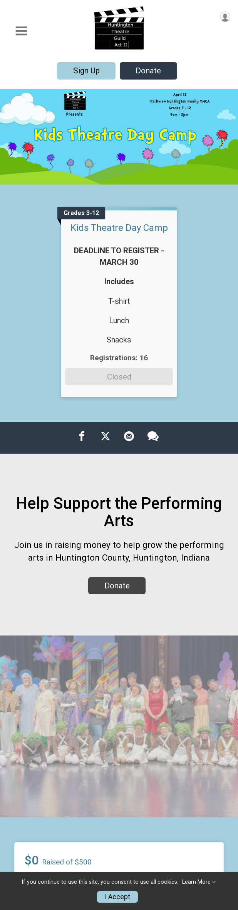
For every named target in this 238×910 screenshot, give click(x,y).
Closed (119, 376)
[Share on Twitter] (105, 437)
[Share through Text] (153, 437)
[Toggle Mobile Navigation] (21, 31)
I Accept (117, 897)
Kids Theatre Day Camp (119, 228)
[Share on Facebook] (82, 437)
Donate (148, 70)
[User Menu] (225, 17)
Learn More (196, 882)
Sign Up (86, 70)
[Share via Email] (129, 437)
